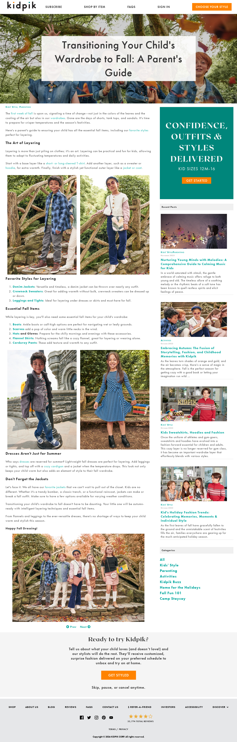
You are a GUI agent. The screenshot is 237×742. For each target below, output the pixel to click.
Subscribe (53, 7)
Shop (12, 707)
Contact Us (110, 707)
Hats (16, 333)
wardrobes (58, 118)
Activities (168, 576)
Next (85, 627)
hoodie (10, 168)
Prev (71, 627)
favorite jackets (55, 487)
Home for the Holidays (180, 587)
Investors (168, 707)
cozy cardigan (54, 466)
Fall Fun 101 (171, 593)
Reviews (70, 707)
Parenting (25, 106)
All (162, 559)
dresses (24, 461)
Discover (220, 707)
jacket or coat (132, 168)
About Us (31, 707)
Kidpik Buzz (170, 581)
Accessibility (194, 707)
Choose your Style (212, 7)
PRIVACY (123, 729)
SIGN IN (164, 7)
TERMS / (113, 729)
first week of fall (22, 113)
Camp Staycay (173, 598)
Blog (51, 707)
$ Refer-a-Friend (139, 707)
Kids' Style (12, 106)
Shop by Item (94, 7)
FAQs (131, 7)
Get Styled (118, 675)
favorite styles (138, 130)
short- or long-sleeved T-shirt (65, 163)
